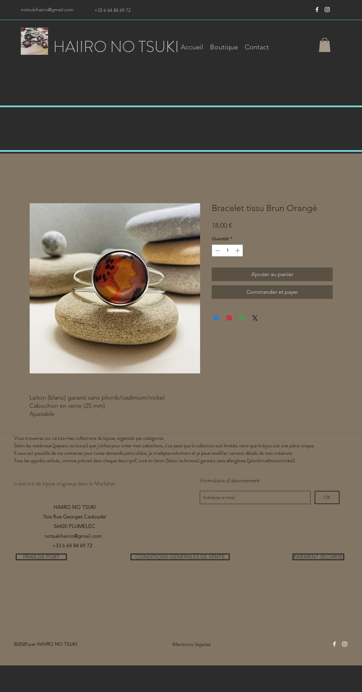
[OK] (327, 497)
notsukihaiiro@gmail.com (47, 9)
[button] (224, 47)
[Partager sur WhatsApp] (242, 318)
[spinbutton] (227, 250)
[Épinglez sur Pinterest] (229, 318)
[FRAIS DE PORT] (41, 556)
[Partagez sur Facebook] (216, 318)
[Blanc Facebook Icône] (317, 9)
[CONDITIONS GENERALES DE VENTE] (180, 556)
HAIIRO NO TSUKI (116, 47)
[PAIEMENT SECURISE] (318, 556)
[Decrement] (217, 250)
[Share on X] (255, 318)
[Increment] (238, 250)
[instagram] (327, 9)
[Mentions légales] (191, 644)
